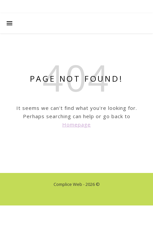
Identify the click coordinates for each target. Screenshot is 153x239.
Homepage (76, 124)
